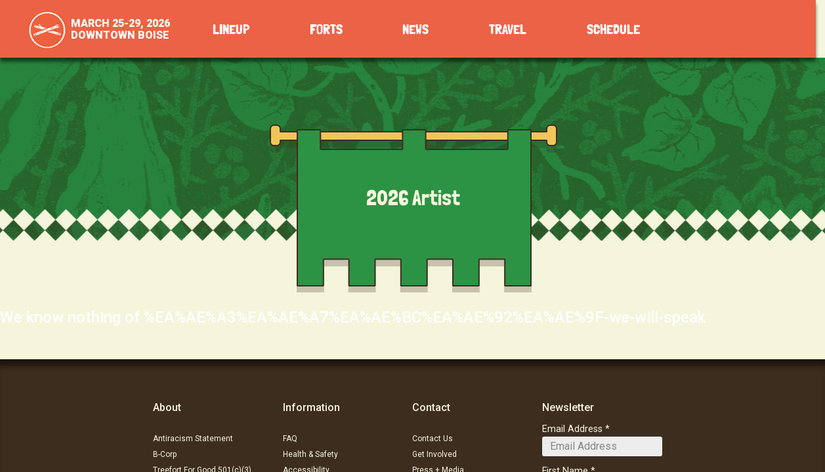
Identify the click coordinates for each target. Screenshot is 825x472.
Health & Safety (310, 454)
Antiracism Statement (193, 438)
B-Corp (165, 454)
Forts (326, 30)
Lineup (231, 30)
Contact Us (432, 438)
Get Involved (434, 454)
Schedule (613, 30)
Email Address (572, 429)
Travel (507, 30)
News (415, 30)
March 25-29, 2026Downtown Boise (120, 29)
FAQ (290, 438)
